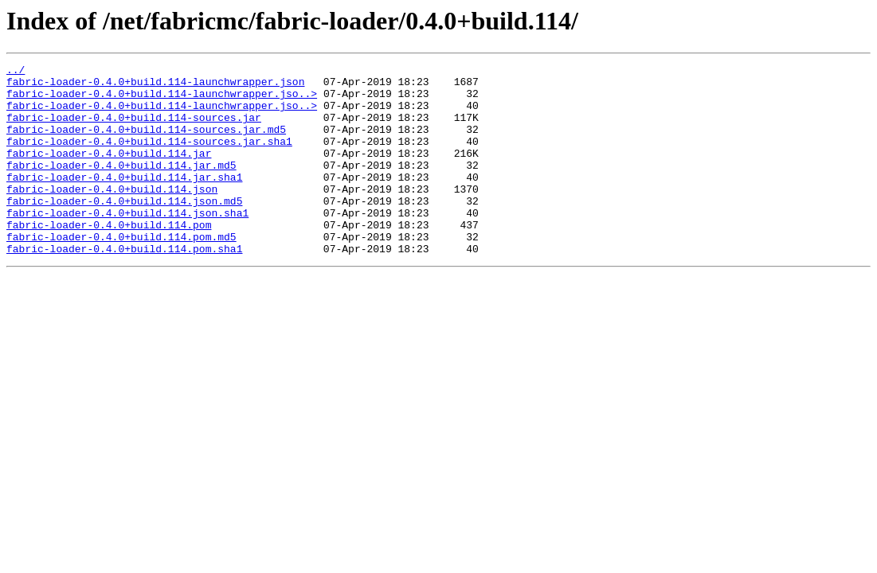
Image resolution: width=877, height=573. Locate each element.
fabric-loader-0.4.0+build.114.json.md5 (124, 229)
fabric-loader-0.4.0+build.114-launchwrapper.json (155, 86)
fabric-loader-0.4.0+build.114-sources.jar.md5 (146, 143)
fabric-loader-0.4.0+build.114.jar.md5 (121, 186)
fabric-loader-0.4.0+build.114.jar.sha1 (124, 200)
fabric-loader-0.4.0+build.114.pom (108, 258)
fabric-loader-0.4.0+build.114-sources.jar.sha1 (149, 157)
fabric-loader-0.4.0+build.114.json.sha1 (127, 243)
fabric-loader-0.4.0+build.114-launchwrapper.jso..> (161, 100)
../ (15, 71)
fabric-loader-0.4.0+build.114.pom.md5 (121, 272)
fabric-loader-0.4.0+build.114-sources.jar (133, 129)
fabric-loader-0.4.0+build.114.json (111, 215)
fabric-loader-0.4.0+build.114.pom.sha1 (124, 286)
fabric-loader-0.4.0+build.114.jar (108, 172)
